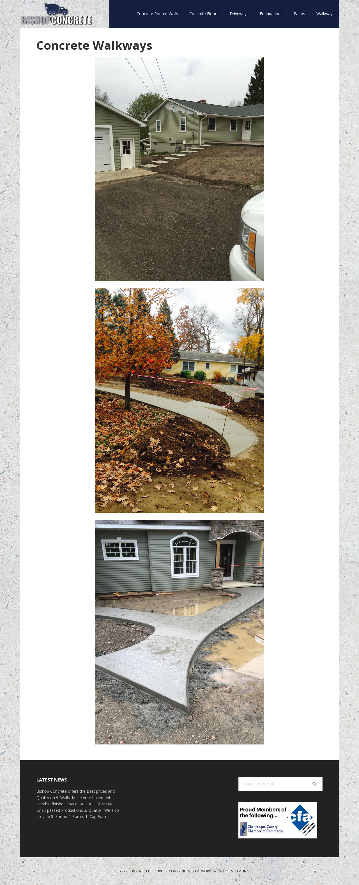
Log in (241, 871)
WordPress (223, 871)
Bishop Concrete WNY (56, 14)
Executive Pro (158, 871)
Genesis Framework (194, 871)
